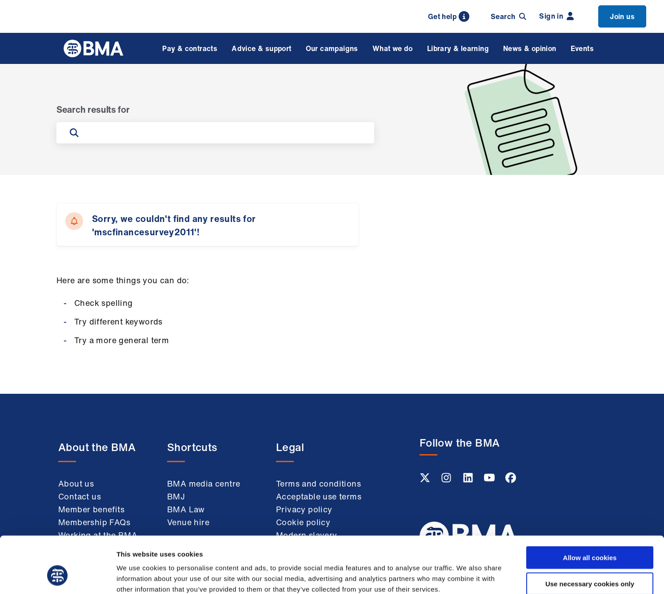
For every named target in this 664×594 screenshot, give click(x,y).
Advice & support (261, 48)
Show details (466, 576)
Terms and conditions (318, 483)
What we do (392, 48)
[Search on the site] (224, 132)
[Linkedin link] (469, 480)
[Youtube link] (490, 480)
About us (76, 483)
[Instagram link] (447, 480)
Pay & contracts (189, 48)
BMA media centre (203, 483)
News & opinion (529, 48)
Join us (622, 16)
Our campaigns (332, 48)
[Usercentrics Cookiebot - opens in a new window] (57, 576)
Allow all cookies (590, 509)
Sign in (556, 16)
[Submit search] (74, 132)
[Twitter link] (426, 480)
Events (582, 48)
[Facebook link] (510, 480)
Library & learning (458, 48)
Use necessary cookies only (589, 535)
